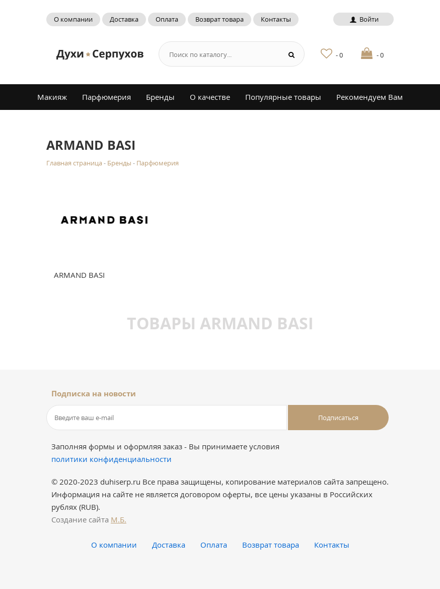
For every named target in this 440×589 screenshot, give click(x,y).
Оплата (167, 19)
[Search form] (216, 54)
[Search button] (291, 54)
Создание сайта (88, 519)
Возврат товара (219, 19)
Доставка (124, 19)
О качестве (210, 97)
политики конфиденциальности (111, 459)
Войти (363, 19)
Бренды (160, 97)
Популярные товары (283, 97)
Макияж (52, 97)
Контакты (276, 19)
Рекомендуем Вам (369, 97)
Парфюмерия (106, 97)
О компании (73, 19)
